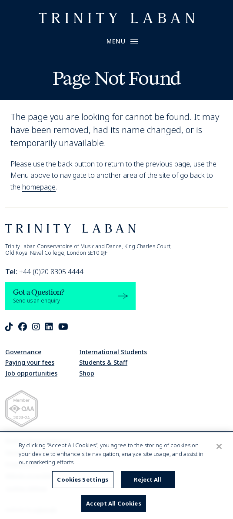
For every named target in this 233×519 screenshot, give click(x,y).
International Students (113, 352)
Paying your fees (29, 362)
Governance (23, 352)
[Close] (219, 446)
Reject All (147, 479)
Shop (86, 373)
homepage (39, 187)
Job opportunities (31, 373)
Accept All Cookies (113, 503)
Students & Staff (103, 362)
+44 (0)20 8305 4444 (44, 271)
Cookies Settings (82, 479)
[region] (116, 475)
